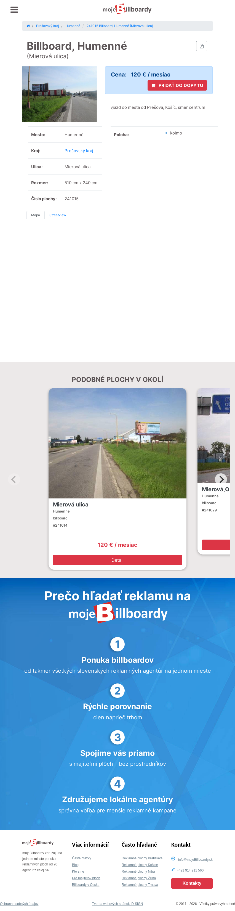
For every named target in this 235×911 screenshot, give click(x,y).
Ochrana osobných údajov (19, 904)
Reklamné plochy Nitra (138, 871)
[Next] (221, 479)
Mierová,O (215, 489)
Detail (117, 560)
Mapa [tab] (35, 215)
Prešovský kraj (79, 150)
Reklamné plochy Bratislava (142, 858)
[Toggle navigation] (14, 9)
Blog (75, 865)
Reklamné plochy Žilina (139, 878)
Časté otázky (81, 858)
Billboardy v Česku (85, 885)
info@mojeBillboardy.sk (195, 860)
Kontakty (192, 883)
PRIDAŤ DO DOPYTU (177, 85)
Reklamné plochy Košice (140, 865)
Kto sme (78, 871)
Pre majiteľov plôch (86, 878)
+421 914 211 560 (190, 870)
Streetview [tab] (57, 215)
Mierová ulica (71, 504)
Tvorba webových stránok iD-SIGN (117, 904)
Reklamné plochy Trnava (140, 885)
